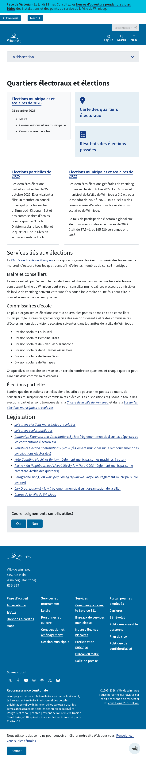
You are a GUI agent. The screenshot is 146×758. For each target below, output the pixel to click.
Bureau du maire (87, 654)
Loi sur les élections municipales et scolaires (44, 424)
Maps (10, 626)
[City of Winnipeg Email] (58, 680)
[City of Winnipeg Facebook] (18, 680)
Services (81, 598)
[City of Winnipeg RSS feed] (50, 680)
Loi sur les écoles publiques (33, 430)
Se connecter (123, 28)
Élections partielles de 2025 (31, 174)
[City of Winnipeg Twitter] (10, 680)
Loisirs (45, 610)
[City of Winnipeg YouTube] (26, 680)
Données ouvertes (20, 619)
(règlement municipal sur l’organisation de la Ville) (67, 488)
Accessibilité (16, 605)
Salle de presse (86, 661)
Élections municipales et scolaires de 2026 (33, 101)
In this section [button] (73, 56)
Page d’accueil (17, 598)
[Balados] (42, 680)
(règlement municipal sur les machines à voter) (70, 459)
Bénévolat (117, 617)
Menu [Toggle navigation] (134, 38)
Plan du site (118, 636)
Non (35, 524)
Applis (11, 612)
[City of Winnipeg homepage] (19, 559)
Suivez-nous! (16, 672)
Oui (18, 524)
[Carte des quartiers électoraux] (107, 107)
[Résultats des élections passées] (107, 141)
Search (121, 38)
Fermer (17, 751)
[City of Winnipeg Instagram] (34, 680)
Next (35, 18)
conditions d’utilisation (123, 703)
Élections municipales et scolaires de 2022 (101, 174)
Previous (10, 18)
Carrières (116, 610)
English (108, 40)
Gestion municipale (55, 642)
